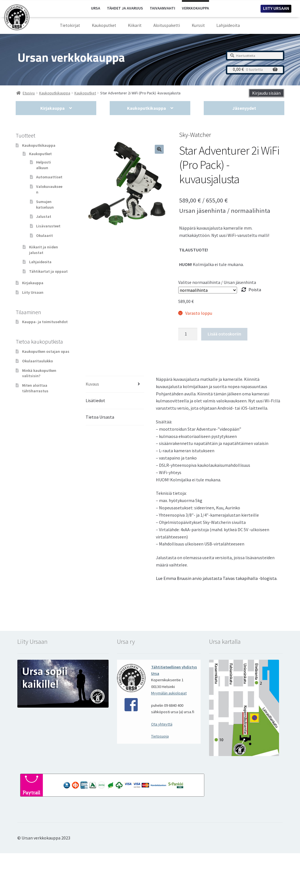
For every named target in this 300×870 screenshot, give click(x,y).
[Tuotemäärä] (187, 334)
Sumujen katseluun (45, 204)
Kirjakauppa (52, 108)
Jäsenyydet (244, 108)
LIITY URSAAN (276, 8)
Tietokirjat (70, 25)
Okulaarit (44, 235)
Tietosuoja (160, 736)
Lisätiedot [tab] (95, 400)
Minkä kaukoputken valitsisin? (39, 373)
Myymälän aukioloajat (169, 693)
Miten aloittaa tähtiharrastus (35, 388)
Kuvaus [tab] (92, 384)
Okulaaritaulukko (37, 360)
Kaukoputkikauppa (146, 108)
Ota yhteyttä (161, 724)
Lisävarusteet (48, 225)
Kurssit (198, 25)
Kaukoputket (104, 25)
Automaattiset (49, 176)
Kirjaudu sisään (266, 93)
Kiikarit (135, 25)
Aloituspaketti (166, 25)
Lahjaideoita (228, 25)
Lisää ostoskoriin (224, 334)
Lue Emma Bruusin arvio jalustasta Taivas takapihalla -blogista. (216, 578)
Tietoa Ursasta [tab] (100, 417)
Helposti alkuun (43, 165)
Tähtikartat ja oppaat (48, 271)
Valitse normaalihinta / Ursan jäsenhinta (217, 282)
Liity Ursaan (32, 292)
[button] (159, 149)
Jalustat (43, 216)
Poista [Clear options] (255, 289)
